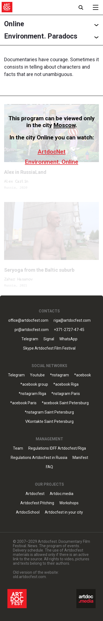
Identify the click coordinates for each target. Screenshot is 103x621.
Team (18, 448)
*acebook (82, 375)
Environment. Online (51, 162)
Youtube (37, 375)
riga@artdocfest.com (72, 320)
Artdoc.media (61, 494)
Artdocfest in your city (64, 512)
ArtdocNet (52, 151)
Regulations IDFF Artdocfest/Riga (57, 448)
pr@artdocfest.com (32, 330)
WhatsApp (68, 339)
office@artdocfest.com (28, 320)
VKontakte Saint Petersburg (49, 422)
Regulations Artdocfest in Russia (39, 458)
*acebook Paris (23, 403)
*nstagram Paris (65, 394)
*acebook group (34, 384)
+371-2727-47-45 (69, 330)
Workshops (69, 503)
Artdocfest (35, 494)
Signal (48, 339)
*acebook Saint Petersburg (65, 403)
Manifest (80, 458)
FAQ (49, 467)
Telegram (29, 339)
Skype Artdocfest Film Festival (49, 348)
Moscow (65, 125)
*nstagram (59, 375)
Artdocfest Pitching (37, 503)
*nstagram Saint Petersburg (49, 412)
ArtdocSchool (28, 512)
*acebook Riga (66, 384)
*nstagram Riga (32, 394)
